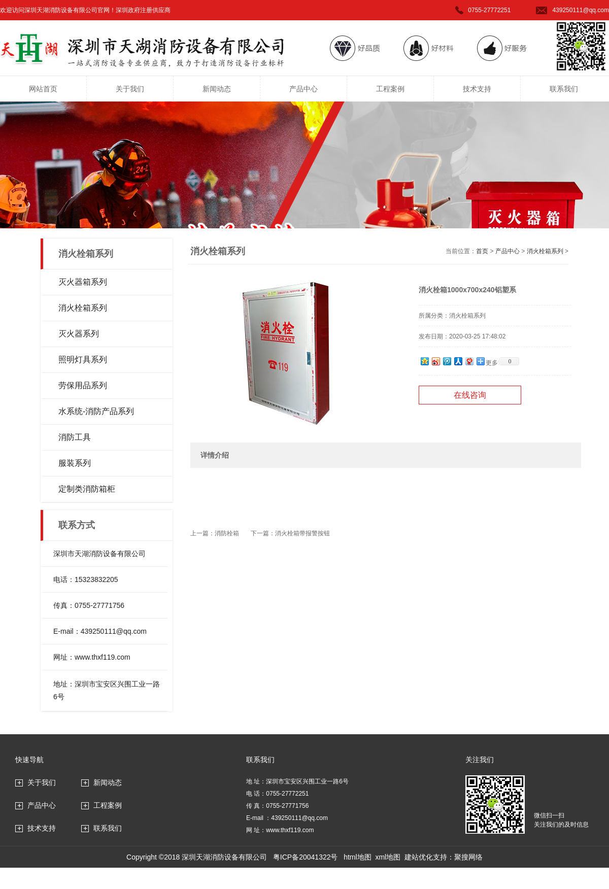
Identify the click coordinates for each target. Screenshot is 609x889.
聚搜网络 (468, 857)
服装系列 (74, 463)
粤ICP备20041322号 (305, 857)
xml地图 (387, 857)
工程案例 (390, 89)
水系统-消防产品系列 (96, 411)
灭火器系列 (78, 333)
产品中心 (303, 89)
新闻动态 (216, 89)
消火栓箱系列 (82, 307)
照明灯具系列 (82, 359)
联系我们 (564, 89)
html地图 (357, 857)
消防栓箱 (227, 533)
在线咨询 (470, 395)
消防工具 (74, 437)
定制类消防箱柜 (86, 489)
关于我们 (130, 89)
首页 (482, 251)
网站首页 (43, 89)
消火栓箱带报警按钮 (302, 533)
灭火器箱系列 (82, 282)
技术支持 (477, 89)
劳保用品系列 (82, 385)
